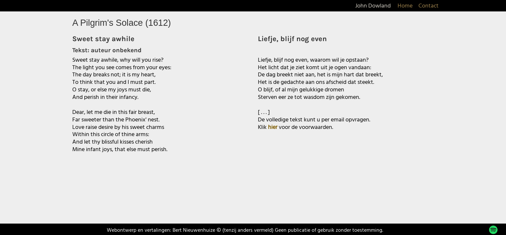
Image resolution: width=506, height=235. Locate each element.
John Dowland (373, 6)
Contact (428, 6)
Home (405, 6)
